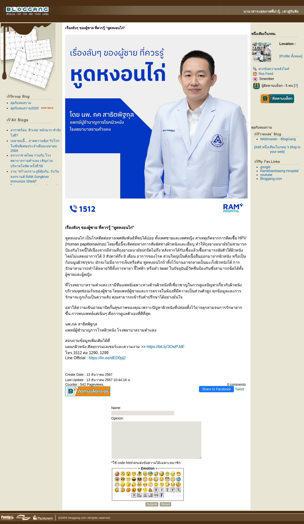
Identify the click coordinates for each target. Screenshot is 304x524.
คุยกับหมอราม (20, 103)
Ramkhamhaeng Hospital (279, 171)
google (265, 167)
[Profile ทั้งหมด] (290, 56)
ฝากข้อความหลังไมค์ (271, 69)
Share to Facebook (216, 389)
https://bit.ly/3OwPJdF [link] (166, 347)
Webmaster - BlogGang (278, 139)
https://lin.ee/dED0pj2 (107, 358)
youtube (266, 175)
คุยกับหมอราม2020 (24, 108)
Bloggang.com (271, 179)
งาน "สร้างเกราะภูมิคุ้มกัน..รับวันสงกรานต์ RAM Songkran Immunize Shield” (34, 176)
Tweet (239, 389)
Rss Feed (263, 74)
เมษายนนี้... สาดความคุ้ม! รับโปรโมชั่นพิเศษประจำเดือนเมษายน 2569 (35, 146)
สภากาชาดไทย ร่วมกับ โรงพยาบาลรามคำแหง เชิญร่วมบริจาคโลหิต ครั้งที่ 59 (31, 160)
